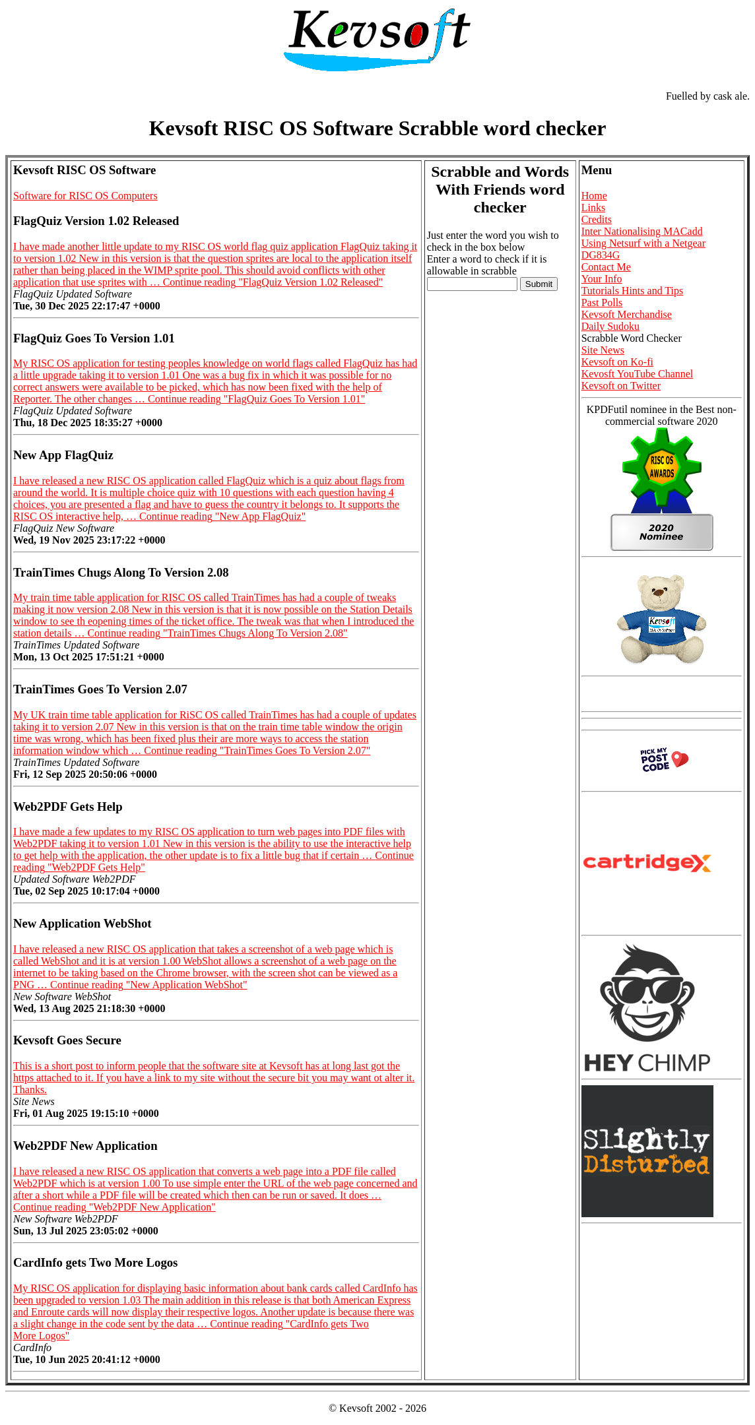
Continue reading (273, 282)
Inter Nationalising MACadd (642, 231)
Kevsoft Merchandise (626, 314)
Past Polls (602, 302)
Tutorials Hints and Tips (632, 290)
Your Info (601, 278)
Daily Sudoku (610, 326)
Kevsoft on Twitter (621, 385)
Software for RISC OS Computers (85, 195)
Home (594, 195)
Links (593, 207)
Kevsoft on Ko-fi (617, 361)
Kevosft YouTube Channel (637, 373)
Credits (596, 219)
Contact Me (606, 266)
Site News (602, 350)
